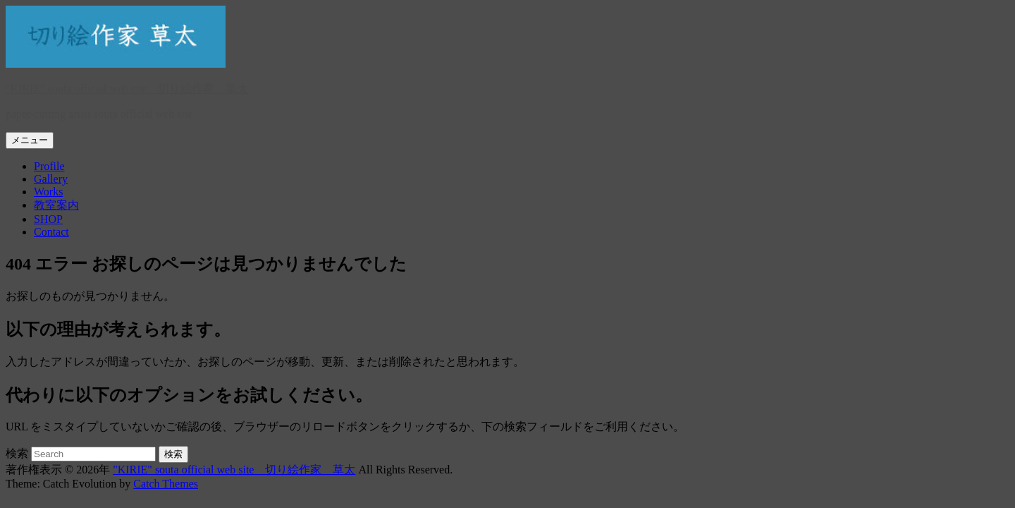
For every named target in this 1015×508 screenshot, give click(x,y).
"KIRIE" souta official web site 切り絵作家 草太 (127, 89)
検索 (17, 453)
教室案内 (56, 205)
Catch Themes (165, 484)
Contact (51, 232)
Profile (49, 166)
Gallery (51, 179)
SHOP (48, 219)
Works (48, 192)
